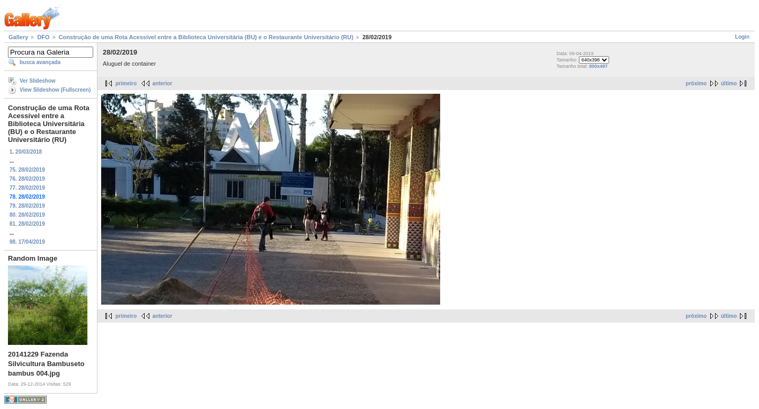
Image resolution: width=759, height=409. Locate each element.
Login (742, 37)
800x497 (598, 66)
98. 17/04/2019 (27, 242)
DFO (43, 37)
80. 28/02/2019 (27, 215)
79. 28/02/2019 (27, 206)
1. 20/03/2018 (26, 152)
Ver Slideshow (38, 81)
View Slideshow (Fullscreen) (55, 90)
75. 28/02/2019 (27, 170)
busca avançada (40, 62)
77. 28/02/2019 (27, 188)
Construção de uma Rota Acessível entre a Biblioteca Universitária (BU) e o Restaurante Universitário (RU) (206, 37)
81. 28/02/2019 (27, 224)
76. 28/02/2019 (27, 179)
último (729, 83)
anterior (162, 83)
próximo (696, 83)
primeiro (126, 83)
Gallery (18, 37)
